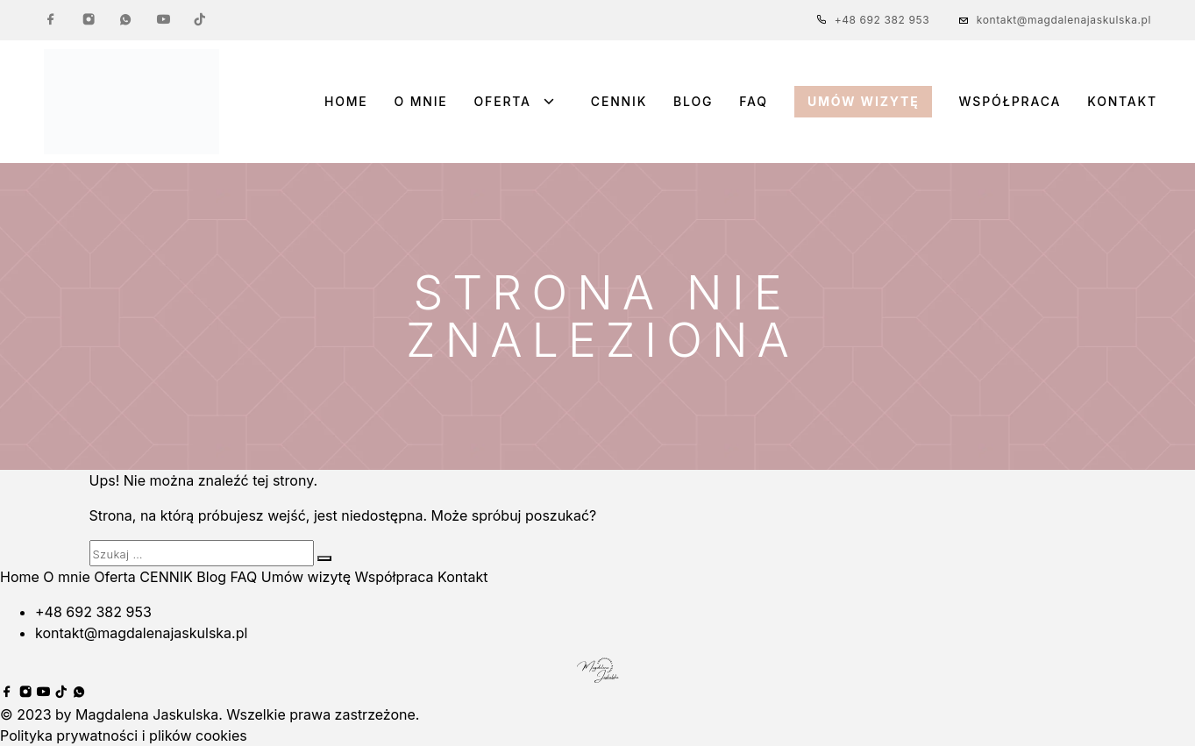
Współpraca (1009, 101)
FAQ (753, 101)
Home (346, 101)
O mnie (421, 101)
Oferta (502, 101)
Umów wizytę (863, 101)
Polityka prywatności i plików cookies (123, 735)
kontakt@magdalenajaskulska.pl (1064, 19)
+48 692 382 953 (882, 19)
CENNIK (619, 101)
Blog (693, 101)
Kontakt (1122, 101)
